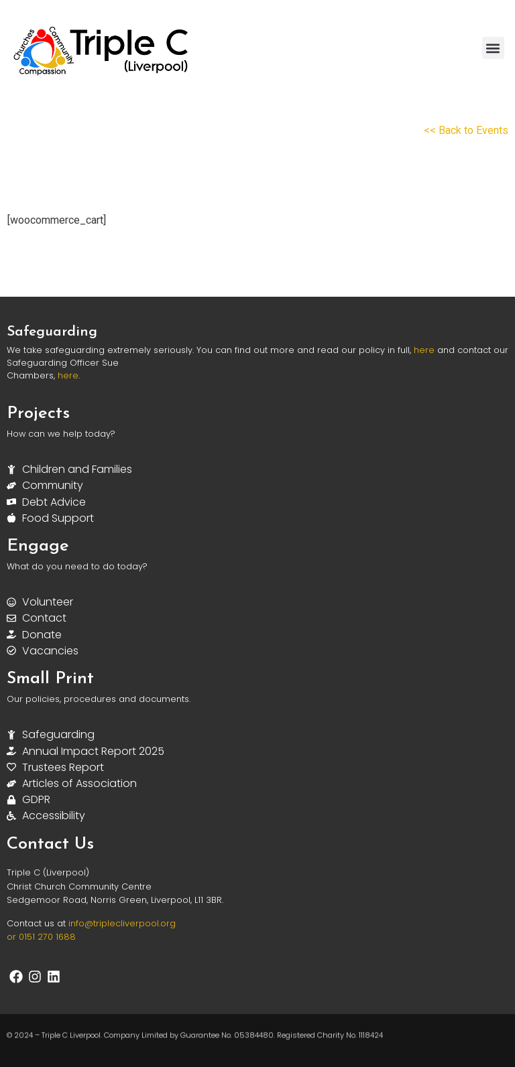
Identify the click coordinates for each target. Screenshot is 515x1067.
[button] (493, 48)
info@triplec (94, 923)
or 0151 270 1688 (41, 936)
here (424, 350)
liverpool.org (148, 923)
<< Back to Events (466, 130)
